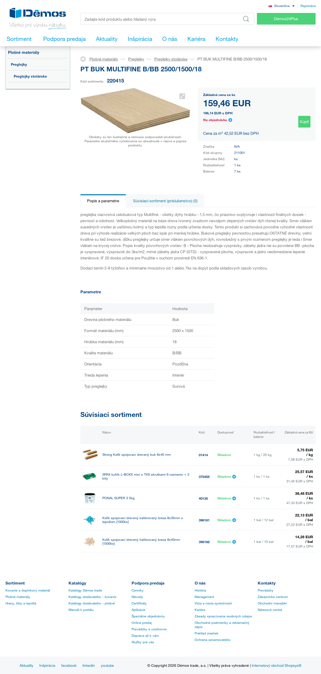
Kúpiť (304, 121)
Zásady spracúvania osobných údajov (223, 616)
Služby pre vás (143, 642)
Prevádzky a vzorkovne (149, 629)
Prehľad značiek (206, 633)
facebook (69, 665)
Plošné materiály (23, 52)
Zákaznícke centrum (273, 597)
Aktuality (26, 665)
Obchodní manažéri (272, 603)
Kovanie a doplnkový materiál (27, 590)
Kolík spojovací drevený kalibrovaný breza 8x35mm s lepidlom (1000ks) (142, 520)
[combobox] (281, 5)
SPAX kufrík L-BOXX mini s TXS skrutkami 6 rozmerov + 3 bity (145, 476)
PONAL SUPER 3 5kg (118, 498)
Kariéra (200, 610)
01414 (203, 455)
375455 (204, 477)
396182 (204, 542)
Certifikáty (139, 603)
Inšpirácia (47, 665)
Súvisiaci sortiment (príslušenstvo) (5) (165, 200)
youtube (107, 665)
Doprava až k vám (145, 635)
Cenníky (138, 590)
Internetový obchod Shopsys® (276, 665)
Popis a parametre (103, 200)
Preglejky (19, 64)
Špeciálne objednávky (148, 616)
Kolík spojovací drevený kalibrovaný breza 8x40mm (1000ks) (141, 541)
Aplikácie (138, 610)
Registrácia (308, 6)
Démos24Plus (286, 18)
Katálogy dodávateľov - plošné (91, 603)
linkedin (88, 665)
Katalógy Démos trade (85, 590)
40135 (203, 498)
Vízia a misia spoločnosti (213, 603)
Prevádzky (265, 590)
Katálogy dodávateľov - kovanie (92, 597)
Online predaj (142, 622)
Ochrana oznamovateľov (213, 640)
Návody (137, 597)
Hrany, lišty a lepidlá (20, 603)
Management (204, 597)
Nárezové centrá (270, 610)
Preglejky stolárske (30, 76)
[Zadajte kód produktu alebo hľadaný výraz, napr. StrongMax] (167, 18)
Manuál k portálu (81, 610)
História (200, 590)
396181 (204, 520)
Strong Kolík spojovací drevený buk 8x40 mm (136, 454)
